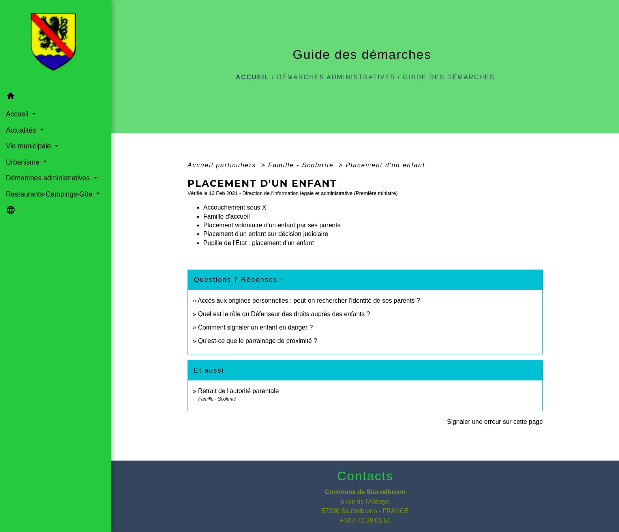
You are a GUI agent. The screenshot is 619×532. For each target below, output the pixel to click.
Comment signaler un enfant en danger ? (255, 327)
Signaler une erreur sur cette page (495, 421)
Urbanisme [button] (23, 162)
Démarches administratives (336, 77)
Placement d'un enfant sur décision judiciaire (265, 233)
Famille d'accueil (226, 216)
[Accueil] (55, 44)
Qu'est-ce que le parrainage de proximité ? (257, 340)
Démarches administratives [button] (49, 178)
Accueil (252, 77)
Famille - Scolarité (302, 165)
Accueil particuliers (223, 165)
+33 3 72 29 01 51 (365, 520)
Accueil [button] (18, 114)
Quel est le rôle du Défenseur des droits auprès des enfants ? (284, 314)
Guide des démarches (449, 77)
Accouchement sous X (234, 207)
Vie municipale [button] (29, 146)
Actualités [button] (22, 130)
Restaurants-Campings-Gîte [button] (50, 194)
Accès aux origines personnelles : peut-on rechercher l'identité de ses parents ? (309, 300)
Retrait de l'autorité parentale (238, 391)
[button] (55, 97)
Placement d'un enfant (385, 165)
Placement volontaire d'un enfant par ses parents (271, 225)
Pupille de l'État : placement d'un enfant (258, 243)
